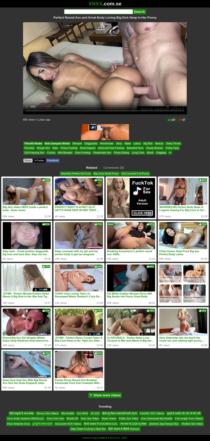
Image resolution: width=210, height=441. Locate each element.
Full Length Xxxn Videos (189, 418)
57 (182, 119)
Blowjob (77, 143)
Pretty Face (172, 148)
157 (172, 119)
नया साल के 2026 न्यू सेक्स (133, 423)
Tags (95, 438)
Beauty (159, 143)
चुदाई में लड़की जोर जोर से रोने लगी (183, 413)
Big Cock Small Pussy (106, 173)
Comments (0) (113, 167)
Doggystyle (91, 143)
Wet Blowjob (65, 152)
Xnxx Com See (55, 418)
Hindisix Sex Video (192, 423)
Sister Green (109, 418)
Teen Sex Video (90, 418)
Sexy (119, 143)
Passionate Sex (102, 152)
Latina (137, 143)
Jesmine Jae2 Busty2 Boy (164, 423)
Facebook (52, 160)
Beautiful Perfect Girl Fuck (76, 173)
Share (27, 160)
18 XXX (95, 413)
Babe (128, 143)
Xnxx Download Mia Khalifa (156, 418)
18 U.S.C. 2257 (118, 438)
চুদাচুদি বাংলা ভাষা (42, 423)
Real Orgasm (87, 148)
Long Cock (138, 152)
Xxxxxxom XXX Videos (68, 423)
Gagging (161, 152)
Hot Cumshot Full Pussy (135, 173)
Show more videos (105, 395)
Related (91, 167)
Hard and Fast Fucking (111, 148)
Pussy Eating (121, 152)
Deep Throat (173, 143)
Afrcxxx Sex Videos (47, 413)
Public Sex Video (128, 418)
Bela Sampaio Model (57, 143)
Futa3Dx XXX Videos (152, 413)
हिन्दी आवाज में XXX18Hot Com (100, 423)
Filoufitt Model (33, 143)
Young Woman (154, 148)
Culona (51, 152)
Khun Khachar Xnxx (18, 423)
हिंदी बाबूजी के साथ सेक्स (22, 413)
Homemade (106, 143)
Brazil (150, 152)
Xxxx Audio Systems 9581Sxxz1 (25, 418)
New (55, 148)
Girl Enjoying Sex (34, 152)
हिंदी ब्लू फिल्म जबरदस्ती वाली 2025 (119, 413)
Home (86, 438)
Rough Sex (43, 148)
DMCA (104, 438)
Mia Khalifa (67, 413)
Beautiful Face (135, 148)
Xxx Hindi (82, 413)
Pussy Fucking (69, 148)
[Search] (98, 11)
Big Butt (147, 143)
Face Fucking (82, 152)
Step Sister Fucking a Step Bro (88, 429)
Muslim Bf (72, 418)
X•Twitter (39, 160)
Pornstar (29, 148)
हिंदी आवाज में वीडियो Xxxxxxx (124, 429)
